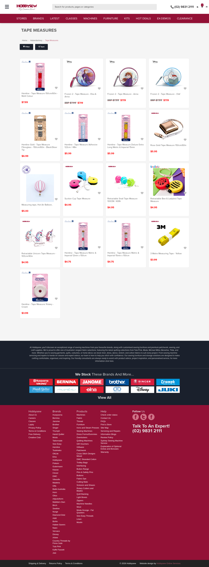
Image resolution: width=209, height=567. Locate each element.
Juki (54, 553)
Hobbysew (57, 460)
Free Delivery (34, 434)
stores (21, 18)
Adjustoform (58, 499)
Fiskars (56, 463)
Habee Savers (59, 524)
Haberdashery (36, 40)
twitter (143, 417)
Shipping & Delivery (37, 563)
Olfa (54, 486)
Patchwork (81, 450)
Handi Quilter (58, 434)
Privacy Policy (35, 428)
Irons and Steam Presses (88, 428)
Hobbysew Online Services (168, 563)
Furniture (81, 424)
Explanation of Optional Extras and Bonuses (111, 447)
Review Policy (107, 437)
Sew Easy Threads (85, 516)
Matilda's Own (59, 502)
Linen (79, 519)
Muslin (79, 522)
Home (24, 40)
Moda (55, 437)
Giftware (80, 447)
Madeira (56, 482)
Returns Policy (55, 563)
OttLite (55, 453)
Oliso (55, 495)
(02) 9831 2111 (182, 6)
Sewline (56, 508)
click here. (109, 361)
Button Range (83, 469)
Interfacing (81, 466)
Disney (56, 534)
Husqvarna (57, 415)
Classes (32, 421)
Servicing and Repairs (110, 431)
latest (54, 18)
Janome (56, 421)
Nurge (55, 512)
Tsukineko (57, 450)
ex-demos (164, 18)
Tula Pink (57, 546)
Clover (55, 473)
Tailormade (57, 441)
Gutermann (58, 466)
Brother (56, 424)
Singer (55, 428)
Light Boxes (82, 497)
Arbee (55, 537)
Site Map (105, 428)
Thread (80, 421)
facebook (135, 417)
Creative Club (35, 437)
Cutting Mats (82, 482)
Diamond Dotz (59, 515)
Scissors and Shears (86, 485)
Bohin (55, 521)
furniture (110, 18)
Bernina (56, 418)
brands (38, 18)
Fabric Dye (81, 478)
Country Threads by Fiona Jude (61, 542)
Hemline (56, 447)
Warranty (105, 452)
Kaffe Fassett (58, 550)
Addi (55, 518)
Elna (55, 457)
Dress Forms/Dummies (87, 434)
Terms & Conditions (37, 431)
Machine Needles (84, 504)
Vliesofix (56, 479)
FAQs (103, 421)
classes (71, 18)
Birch (55, 505)
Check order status (109, 415)
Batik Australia (59, 489)
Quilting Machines (84, 441)
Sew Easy (57, 444)
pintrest (151, 417)
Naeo (55, 528)
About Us (33, 415)
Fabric (79, 418)
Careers (32, 418)
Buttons (80, 475)
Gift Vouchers (83, 444)
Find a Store (106, 424)
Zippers (80, 500)
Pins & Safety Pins (85, 472)
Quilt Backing (82, 494)
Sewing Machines (84, 431)
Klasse (56, 470)
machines (90, 18)
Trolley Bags (82, 462)
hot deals (143, 18)
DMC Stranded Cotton (86, 459)
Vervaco (56, 531)
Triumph (56, 431)
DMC (55, 476)
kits (127, 18)
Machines (81, 415)
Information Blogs (108, 434)
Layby (31, 424)
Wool (79, 507)
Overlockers (82, 437)
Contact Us (106, 418)
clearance (185, 18)
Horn (55, 492)
